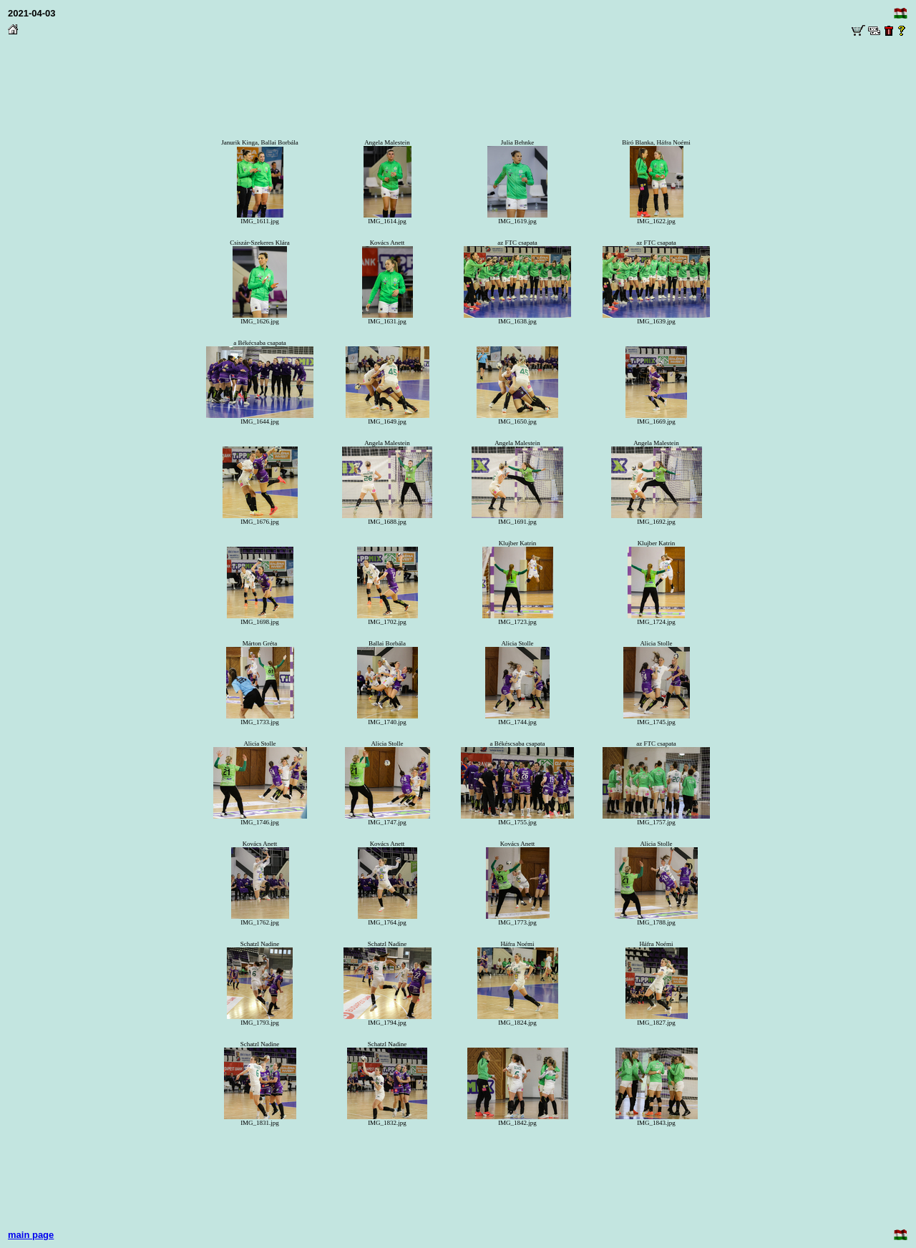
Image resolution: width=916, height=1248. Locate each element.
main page (31, 1234)
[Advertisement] (458, 72)
